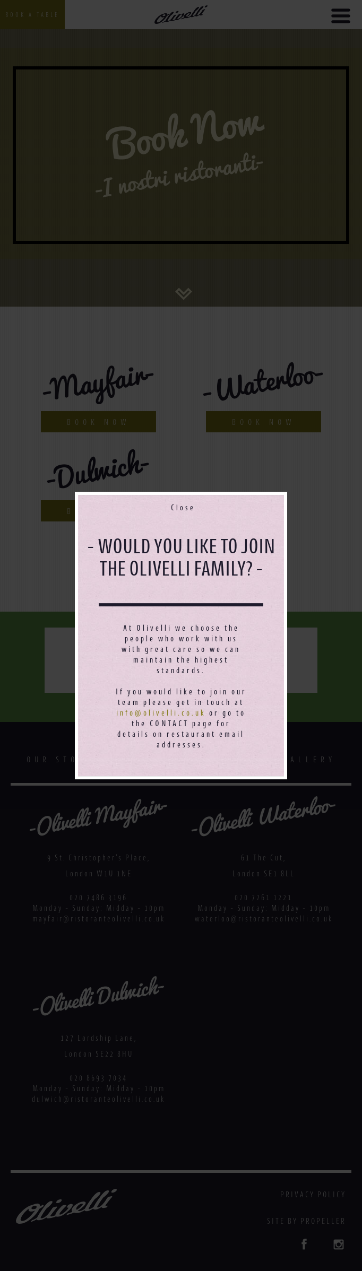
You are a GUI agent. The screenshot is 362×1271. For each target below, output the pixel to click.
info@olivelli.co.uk (161, 712)
